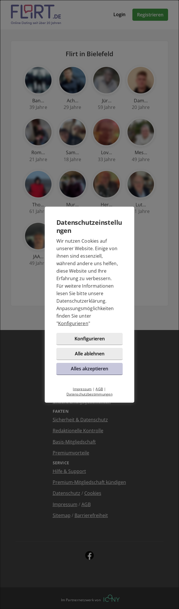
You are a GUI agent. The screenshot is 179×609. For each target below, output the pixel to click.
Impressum (82, 388)
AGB (99, 388)
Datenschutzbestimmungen (89, 394)
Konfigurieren (73, 323)
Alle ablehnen (89, 353)
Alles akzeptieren (89, 368)
